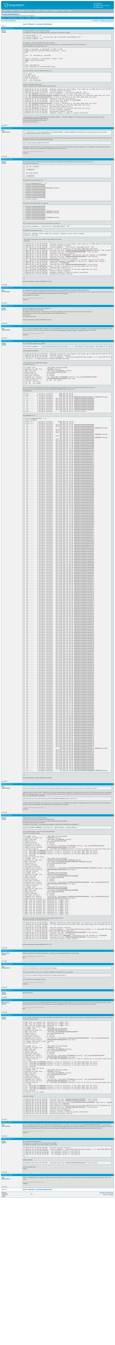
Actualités (11, 10)
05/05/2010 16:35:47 (7, 1266)
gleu (3, 142)
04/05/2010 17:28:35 (7, 170)
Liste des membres (12, 18)
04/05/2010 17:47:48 (7, 333)
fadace (4, 31)
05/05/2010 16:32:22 (7, 1141)
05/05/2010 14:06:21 (7, 922)
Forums (29, 10)
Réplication (31, 24)
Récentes (102, 20)
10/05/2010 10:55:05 (7, 1321)
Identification (36, 18)
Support (69, 10)
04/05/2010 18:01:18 (7, 353)
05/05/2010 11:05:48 (7, 891)
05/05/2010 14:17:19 (7, 1077)
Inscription (28, 18)
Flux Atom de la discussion (106, 1338)
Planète (63, 10)
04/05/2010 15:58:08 (7, 28)
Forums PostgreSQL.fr (10, 14)
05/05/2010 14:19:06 (7, 1090)
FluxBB (111, 1340)
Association (37, 10)
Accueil (5, 10)
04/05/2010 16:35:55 (7, 139)
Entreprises (46, 10)
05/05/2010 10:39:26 (7, 368)
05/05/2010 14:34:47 (7, 1126)
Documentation (21, 10)
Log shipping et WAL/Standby (44, 24)
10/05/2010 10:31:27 (7, 1282)
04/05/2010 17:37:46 (7, 315)
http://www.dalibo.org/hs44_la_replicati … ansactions (70, 357)
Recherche (21, 18)
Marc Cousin (6, 1079)
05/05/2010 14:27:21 (7, 1116)
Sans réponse (109, 20)
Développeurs (54, 10)
